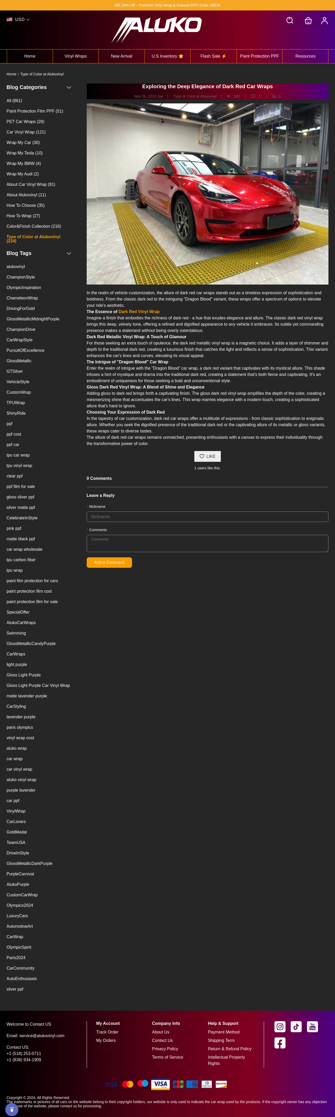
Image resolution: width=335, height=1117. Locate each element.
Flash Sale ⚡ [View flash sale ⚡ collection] (213, 56)
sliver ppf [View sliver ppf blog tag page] (15, 989)
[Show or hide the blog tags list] (69, 253)
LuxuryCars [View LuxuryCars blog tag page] (17, 916)
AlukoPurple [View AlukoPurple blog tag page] (18, 884)
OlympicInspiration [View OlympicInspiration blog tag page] (24, 287)
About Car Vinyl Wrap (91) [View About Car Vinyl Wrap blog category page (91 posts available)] (31, 184)
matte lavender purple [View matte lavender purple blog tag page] (27, 696)
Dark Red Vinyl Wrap (139, 311)
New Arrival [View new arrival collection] (121, 56)
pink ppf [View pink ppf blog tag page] (14, 528)
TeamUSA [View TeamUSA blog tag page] (16, 842)
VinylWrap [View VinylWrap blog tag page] (16, 811)
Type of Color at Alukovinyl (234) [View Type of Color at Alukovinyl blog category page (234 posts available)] (33, 239)
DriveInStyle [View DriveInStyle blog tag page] (18, 853)
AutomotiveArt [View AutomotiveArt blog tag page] (20, 926)
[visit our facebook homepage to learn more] (282, 1042)
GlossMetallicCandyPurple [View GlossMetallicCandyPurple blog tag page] (31, 643)
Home (11, 74)
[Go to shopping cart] (308, 21)
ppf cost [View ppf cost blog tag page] (14, 434)
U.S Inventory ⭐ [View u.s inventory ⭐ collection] (167, 56)
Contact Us (162, 1040)
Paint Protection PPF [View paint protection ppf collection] (259, 56)
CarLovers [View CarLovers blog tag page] (16, 821)
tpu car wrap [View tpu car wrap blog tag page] (18, 455)
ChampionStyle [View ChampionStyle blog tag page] (21, 277)
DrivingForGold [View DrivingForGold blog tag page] (21, 308)
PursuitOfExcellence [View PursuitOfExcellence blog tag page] (25, 350)
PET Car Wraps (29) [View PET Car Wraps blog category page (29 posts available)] (25, 121)
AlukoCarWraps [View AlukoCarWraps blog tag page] (21, 622)
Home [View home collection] (29, 56)
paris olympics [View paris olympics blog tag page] (20, 727)
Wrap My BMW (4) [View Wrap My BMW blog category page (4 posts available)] (24, 163)
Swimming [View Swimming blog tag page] (16, 633)
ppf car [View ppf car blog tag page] (13, 444)
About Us (160, 1032)
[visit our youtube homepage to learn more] (315, 1026)
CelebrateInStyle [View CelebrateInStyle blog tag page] (22, 518)
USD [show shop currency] (20, 19)
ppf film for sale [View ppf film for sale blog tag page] (21, 486)
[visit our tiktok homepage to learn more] (299, 1026)
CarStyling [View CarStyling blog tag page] (16, 706)
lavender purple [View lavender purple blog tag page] (21, 717)
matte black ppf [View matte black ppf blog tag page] (21, 539)
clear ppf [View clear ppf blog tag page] (15, 476)
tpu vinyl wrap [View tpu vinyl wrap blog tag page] (19, 465)
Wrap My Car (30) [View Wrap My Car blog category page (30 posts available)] (23, 142)
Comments (98, 530)
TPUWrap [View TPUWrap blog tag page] (16, 403)
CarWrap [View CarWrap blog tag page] (15, 937)
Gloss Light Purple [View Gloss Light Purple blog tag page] (24, 675)
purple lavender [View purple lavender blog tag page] (21, 790)
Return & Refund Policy (229, 1049)
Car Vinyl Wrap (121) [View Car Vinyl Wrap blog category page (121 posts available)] (26, 132)
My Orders (106, 1040)
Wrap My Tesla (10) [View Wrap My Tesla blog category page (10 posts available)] (25, 153)
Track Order (107, 1032)
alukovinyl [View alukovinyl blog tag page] (16, 266)
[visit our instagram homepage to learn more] (282, 1026)
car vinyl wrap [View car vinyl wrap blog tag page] (19, 769)
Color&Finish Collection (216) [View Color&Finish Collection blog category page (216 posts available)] (34, 226)
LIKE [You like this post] (208, 456)
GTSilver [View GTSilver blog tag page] (15, 371)
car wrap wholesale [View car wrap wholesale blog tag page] (24, 549)
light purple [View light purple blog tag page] (17, 664)
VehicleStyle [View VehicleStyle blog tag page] (18, 382)
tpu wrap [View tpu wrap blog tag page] (15, 570)
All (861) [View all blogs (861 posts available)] (14, 100)
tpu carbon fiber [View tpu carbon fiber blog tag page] (21, 560)
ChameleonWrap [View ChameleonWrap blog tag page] (22, 298)
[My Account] (324, 21)
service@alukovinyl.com (41, 1035)
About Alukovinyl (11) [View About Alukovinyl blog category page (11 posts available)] (26, 195)
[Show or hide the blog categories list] (69, 87)
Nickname (97, 506)
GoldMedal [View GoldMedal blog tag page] (17, 832)
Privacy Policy (165, 1049)
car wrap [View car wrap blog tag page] (15, 759)
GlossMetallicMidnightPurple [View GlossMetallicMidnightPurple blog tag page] (33, 319)
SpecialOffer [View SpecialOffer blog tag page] (18, 612)
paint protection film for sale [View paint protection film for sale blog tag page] (32, 601)
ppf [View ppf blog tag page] (9, 423)
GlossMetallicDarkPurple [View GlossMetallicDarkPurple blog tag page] (29, 863)
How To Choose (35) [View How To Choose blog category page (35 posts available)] (26, 205)
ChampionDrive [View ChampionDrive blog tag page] (21, 329)
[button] (290, 21)
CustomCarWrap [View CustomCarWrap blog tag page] (22, 895)
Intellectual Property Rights (226, 1060)
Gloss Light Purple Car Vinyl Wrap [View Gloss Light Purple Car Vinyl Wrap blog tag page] (38, 685)
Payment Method (224, 1032)
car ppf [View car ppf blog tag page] (13, 800)
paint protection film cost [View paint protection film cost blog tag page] (29, 591)
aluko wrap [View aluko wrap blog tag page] (17, 748)
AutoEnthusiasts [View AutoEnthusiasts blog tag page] (22, 978)
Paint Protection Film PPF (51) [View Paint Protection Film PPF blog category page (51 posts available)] (35, 111)
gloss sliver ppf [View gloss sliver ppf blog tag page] (20, 497)
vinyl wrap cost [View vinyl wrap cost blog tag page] (20, 738)
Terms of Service (167, 1057)
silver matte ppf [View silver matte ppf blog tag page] (21, 507)
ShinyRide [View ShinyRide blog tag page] (16, 413)
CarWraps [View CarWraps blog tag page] (16, 654)
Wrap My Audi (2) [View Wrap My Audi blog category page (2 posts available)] (23, 174)
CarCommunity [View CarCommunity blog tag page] (21, 968)
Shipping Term (221, 1040)
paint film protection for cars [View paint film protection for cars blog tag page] (32, 581)
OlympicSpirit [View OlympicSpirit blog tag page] (19, 947)
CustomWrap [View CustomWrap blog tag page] (19, 392)
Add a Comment (109, 562)
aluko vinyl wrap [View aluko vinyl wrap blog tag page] (21, 779)
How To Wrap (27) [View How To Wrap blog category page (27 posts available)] (23, 216)
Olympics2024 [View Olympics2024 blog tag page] (20, 905)
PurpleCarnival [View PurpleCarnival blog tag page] (20, 874)
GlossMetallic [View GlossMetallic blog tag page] (19, 361)
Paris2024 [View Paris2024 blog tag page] (16, 957)
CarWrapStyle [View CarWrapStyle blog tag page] (19, 340)
